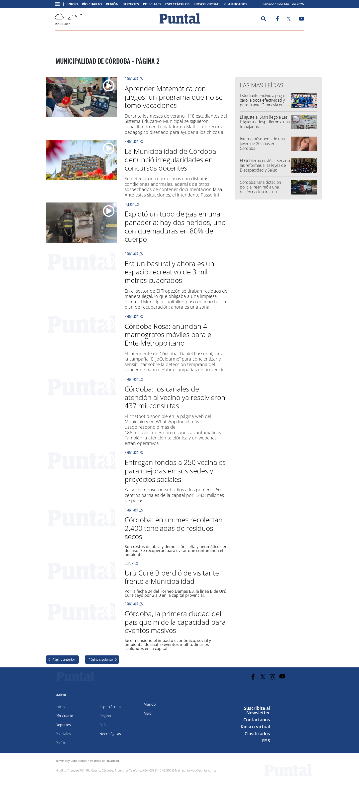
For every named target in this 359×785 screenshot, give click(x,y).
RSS (266, 741)
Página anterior (63, 659)
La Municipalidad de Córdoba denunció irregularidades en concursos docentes (170, 159)
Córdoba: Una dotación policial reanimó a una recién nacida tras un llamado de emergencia (261, 189)
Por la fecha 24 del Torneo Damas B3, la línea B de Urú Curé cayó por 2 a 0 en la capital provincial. (175, 593)
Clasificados (235, 4)
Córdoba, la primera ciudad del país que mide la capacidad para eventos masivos (175, 622)
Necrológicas (110, 733)
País (102, 724)
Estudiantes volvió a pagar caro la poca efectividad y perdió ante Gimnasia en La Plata (264, 103)
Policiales (152, 4)
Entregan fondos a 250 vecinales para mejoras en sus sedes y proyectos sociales (175, 470)
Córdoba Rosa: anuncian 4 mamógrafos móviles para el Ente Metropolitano (169, 334)
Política (62, 742)
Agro (147, 713)
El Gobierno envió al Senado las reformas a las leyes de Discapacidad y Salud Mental (265, 168)
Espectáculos (177, 4)
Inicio (72, 4)
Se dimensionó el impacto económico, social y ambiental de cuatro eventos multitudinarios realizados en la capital (168, 644)
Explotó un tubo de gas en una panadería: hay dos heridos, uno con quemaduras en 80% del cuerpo (175, 226)
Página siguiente (101, 659)
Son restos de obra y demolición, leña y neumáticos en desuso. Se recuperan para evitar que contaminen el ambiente (176, 550)
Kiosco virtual (206, 4)
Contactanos (256, 720)
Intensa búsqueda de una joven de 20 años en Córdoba (262, 143)
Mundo (150, 704)
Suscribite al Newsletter (257, 710)
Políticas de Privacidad (104, 761)
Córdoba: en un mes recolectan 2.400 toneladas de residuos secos (174, 528)
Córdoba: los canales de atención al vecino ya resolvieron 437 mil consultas (175, 397)
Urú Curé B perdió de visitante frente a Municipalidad (172, 577)
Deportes (130, 4)
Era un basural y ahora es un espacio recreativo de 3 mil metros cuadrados (169, 272)
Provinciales (134, 78)
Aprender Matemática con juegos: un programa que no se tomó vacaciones (174, 97)
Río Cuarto (92, 4)
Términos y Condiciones (71, 761)
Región (112, 4)
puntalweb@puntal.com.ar (200, 770)
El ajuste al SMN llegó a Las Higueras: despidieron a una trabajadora (265, 121)
